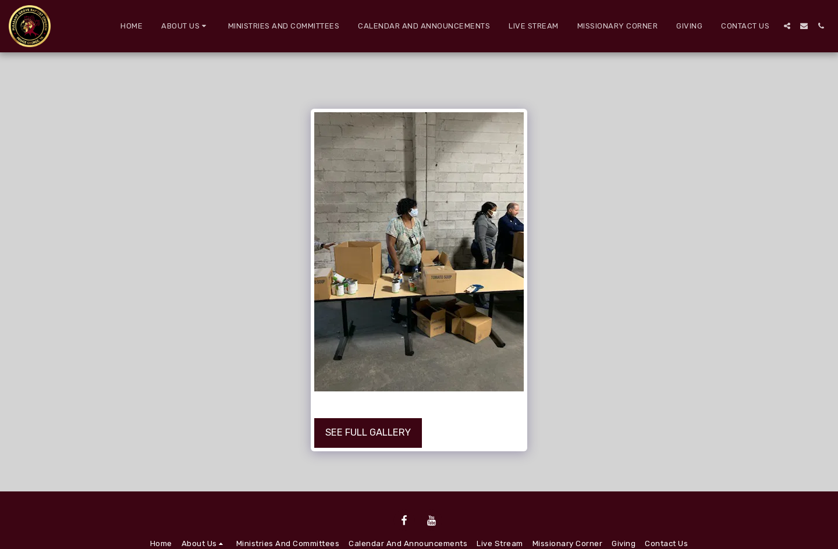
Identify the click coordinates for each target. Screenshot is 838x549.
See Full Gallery (368, 432)
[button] (185, 26)
